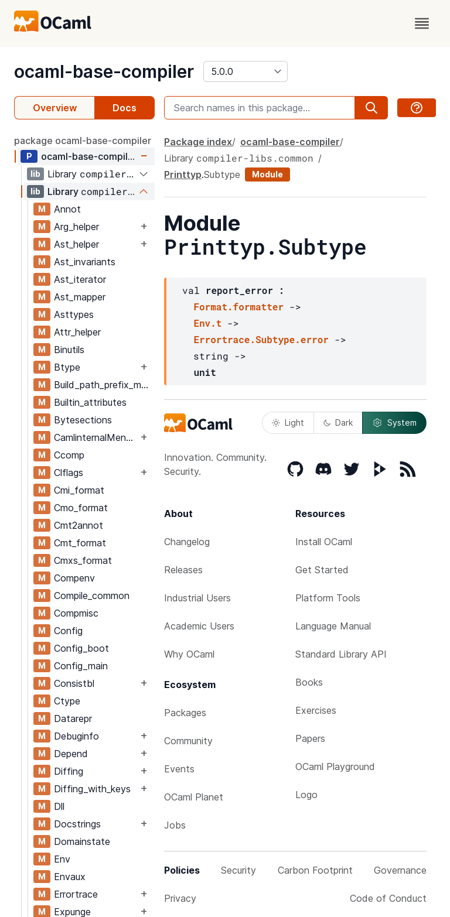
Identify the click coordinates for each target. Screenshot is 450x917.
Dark (338, 422)
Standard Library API (341, 654)
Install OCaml (323, 542)
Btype (67, 367)
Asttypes (74, 314)
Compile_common (91, 595)
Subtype (222, 174)
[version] (245, 71)
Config (68, 631)
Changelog (187, 542)
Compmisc (76, 613)
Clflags (68, 472)
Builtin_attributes (90, 402)
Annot (67, 209)
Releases (183, 570)
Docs (124, 108)
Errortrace (76, 894)
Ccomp (69, 455)
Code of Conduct (388, 898)
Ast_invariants (84, 262)
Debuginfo (76, 736)
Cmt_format (80, 543)
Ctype (67, 701)
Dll (59, 806)
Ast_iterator (80, 279)
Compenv (74, 578)
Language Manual (333, 626)
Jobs (175, 825)
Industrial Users (197, 598)
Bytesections (83, 420)
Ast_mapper (79, 297)
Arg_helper (76, 226)
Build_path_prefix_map (103, 385)
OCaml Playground (335, 766)
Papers (310, 738)
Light (288, 422)
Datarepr (73, 718)
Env (62, 859)
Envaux (70, 876)
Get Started (322, 570)
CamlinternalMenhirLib (96, 437)
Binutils (69, 349)
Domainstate (82, 841)
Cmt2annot (78, 525)
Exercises (315, 710)
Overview (55, 108)
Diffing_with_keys (92, 789)
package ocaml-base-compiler (82, 140)
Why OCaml (189, 654)
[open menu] (421, 23)
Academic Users (199, 626)
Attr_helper (77, 332)
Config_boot (81, 648)
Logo (306, 794)
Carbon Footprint (315, 870)
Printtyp (183, 174)
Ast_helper (76, 244)
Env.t (207, 323)
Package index (198, 142)
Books (309, 682)
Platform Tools (327, 598)
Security (238, 870)
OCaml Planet (193, 797)
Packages (185, 712)
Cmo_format (81, 508)
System (394, 423)
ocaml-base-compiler (104, 71)
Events (179, 769)
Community (188, 741)
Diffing (68, 771)
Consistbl (74, 683)
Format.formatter (238, 306)
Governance (400, 870)
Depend (71, 753)
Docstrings (77, 824)
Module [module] (267, 174)
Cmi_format (79, 490)
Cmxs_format (83, 560)
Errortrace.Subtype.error (260, 339)
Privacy (180, 898)
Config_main (81, 666)
